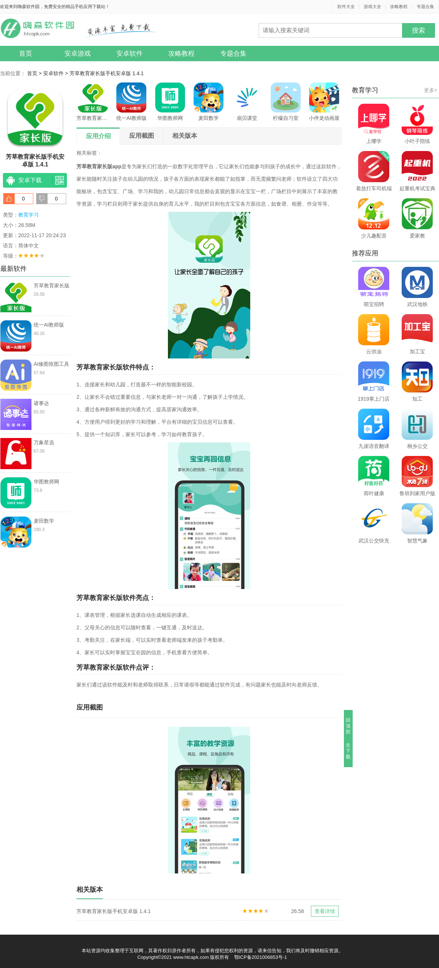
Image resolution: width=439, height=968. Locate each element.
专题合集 (425, 6)
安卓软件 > (56, 73)
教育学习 (28, 215)
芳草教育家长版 (92, 101)
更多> (430, 90)
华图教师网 (170, 101)
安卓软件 (129, 53)
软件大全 (346, 6)
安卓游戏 (77, 53)
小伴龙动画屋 (324, 101)
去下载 (348, 750)
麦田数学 (209, 101)
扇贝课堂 (247, 101)
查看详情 (325, 911)
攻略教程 (399, 6)
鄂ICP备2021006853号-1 (260, 957)
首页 (25, 53)
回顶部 (348, 726)
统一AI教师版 (131, 101)
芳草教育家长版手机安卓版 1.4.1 (107, 73)
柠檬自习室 (286, 101)
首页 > (35, 73)
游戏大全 (372, 6)
